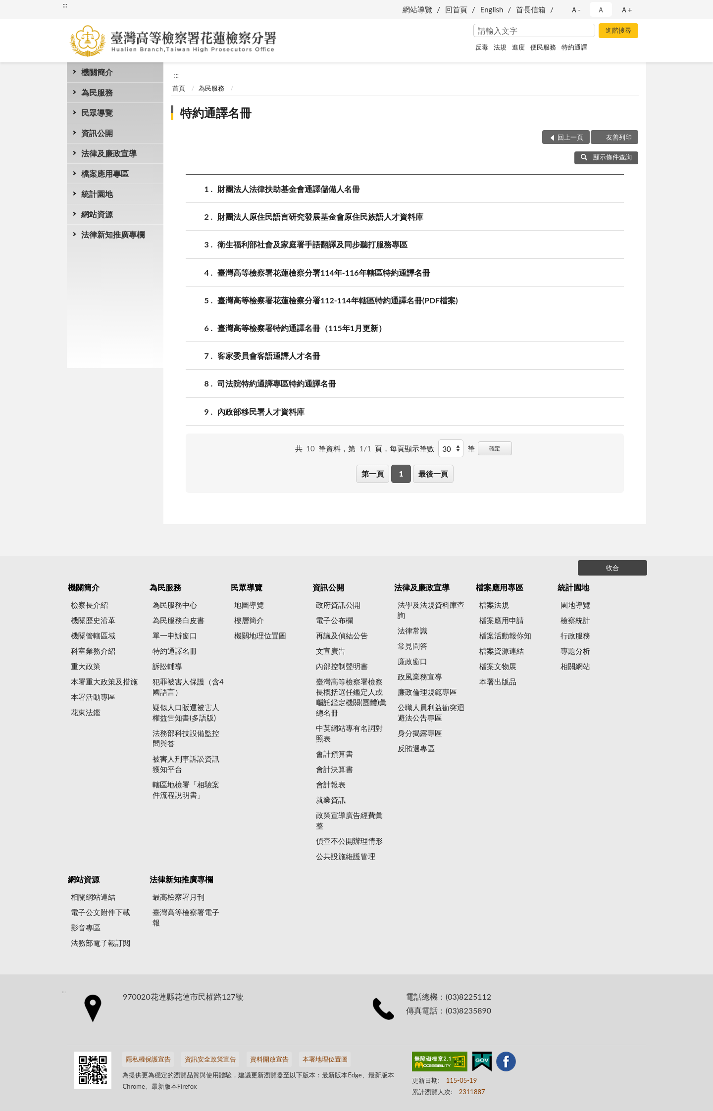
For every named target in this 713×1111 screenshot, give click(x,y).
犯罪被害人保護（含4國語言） (188, 686)
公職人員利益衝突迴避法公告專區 (431, 712)
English (492, 9)
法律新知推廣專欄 (113, 234)
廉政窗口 (412, 661)
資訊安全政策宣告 (210, 1059)
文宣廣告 (331, 650)
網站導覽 (417, 9)
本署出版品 (497, 681)
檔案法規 (494, 604)
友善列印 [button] (619, 137)
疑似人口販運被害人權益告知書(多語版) (186, 712)
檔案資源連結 (501, 650)
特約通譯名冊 (216, 112)
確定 (494, 448)
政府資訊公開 (338, 604)
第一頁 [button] (372, 473)
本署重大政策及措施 (104, 681)
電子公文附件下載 (100, 912)
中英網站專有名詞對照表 (349, 733)
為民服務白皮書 (178, 620)
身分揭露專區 (420, 732)
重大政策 (86, 666)
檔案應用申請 (501, 620)
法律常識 (412, 630)
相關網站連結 (93, 896)
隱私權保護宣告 (148, 1059)
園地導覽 (575, 604)
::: (64, 5)
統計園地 (97, 193)
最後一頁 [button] (433, 473)
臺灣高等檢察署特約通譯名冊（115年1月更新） (301, 328)
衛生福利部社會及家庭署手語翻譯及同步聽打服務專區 (312, 244)
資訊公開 (97, 133)
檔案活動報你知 (505, 635)
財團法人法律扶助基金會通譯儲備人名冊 (288, 188)
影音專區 (86, 927)
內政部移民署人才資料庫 (261, 411)
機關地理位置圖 (260, 635)
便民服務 (543, 47)
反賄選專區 (416, 748)
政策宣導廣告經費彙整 (349, 820)
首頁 (178, 88)
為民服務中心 (175, 604)
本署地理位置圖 (325, 1059)
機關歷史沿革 (93, 620)
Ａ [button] (601, 9)
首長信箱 (531, 9)
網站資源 (97, 214)
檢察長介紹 (89, 604)
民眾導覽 (97, 112)
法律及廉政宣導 (109, 153)
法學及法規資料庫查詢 (431, 610)
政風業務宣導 (420, 676)
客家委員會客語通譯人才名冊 (268, 355)
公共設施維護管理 (345, 856)
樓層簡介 (249, 620)
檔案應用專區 (105, 173)
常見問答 (412, 645)
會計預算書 (334, 753)
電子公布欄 (334, 620)
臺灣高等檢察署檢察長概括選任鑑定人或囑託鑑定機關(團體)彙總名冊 (351, 697)
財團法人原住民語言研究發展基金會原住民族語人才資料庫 (320, 216)
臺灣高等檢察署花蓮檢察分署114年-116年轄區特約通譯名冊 (323, 272)
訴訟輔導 (167, 666)
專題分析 (575, 650)
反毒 (481, 47)
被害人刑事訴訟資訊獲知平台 (186, 763)
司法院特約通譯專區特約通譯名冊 (276, 383)
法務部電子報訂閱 (100, 942)
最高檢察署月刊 (178, 896)
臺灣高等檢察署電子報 (186, 917)
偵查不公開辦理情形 (349, 840)
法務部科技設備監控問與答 (186, 738)
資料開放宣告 (269, 1059)
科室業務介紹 (93, 650)
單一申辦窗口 (175, 635)
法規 (500, 47)
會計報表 (331, 784)
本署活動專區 (93, 696)
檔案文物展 (497, 666)
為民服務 (97, 92)
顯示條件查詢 (606, 157)
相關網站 (575, 666)
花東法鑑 (86, 712)
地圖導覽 (249, 604)
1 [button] (401, 473)
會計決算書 (334, 769)
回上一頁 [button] (570, 137)
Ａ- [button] (575, 9)
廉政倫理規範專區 (427, 691)
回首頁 (456, 9)
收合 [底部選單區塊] (612, 568)
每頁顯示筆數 (412, 448)
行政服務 (575, 635)
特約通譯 (574, 47)
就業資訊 (331, 799)
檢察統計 (575, 620)
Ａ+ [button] (626, 9)
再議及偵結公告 (342, 635)
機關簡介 (97, 72)
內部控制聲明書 (342, 666)
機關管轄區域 (93, 635)
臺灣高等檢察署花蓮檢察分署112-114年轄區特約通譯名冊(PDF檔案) (337, 300)
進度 (518, 47)
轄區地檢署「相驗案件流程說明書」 (186, 789)
